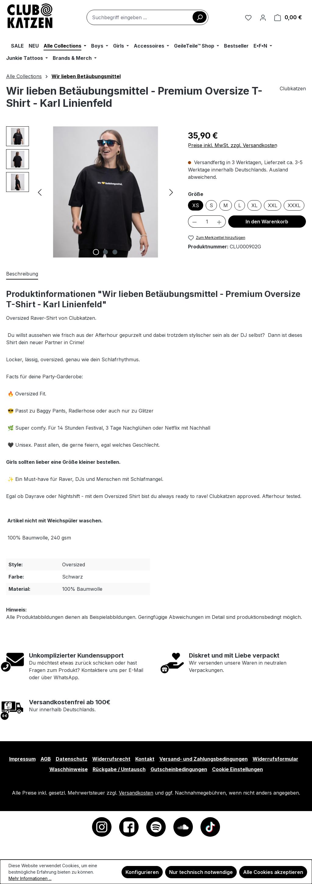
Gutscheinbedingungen (179, 769)
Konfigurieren (142, 872)
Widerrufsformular (275, 759)
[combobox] (147, 17)
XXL (272, 205)
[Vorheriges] (39, 192)
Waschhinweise (68, 769)
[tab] (22, 274)
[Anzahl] (207, 221)
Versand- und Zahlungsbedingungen (203, 759)
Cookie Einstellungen (237, 769)
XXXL (294, 205)
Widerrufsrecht (111, 759)
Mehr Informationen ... (30, 878)
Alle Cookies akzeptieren (273, 872)
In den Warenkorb (267, 221)
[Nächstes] (171, 192)
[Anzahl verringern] (194, 221)
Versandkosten (136, 793)
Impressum (22, 759)
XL (254, 205)
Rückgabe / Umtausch (119, 769)
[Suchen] (200, 17)
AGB (46, 759)
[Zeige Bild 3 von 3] (114, 252)
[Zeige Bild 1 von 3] (96, 252)
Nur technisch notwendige (201, 872)
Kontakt (144, 759)
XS (195, 205)
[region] (91, 192)
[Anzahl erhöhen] (219, 221)
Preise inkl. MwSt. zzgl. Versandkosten (232, 145)
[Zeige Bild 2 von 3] (105, 252)
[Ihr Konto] (263, 17)
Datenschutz (71, 759)
